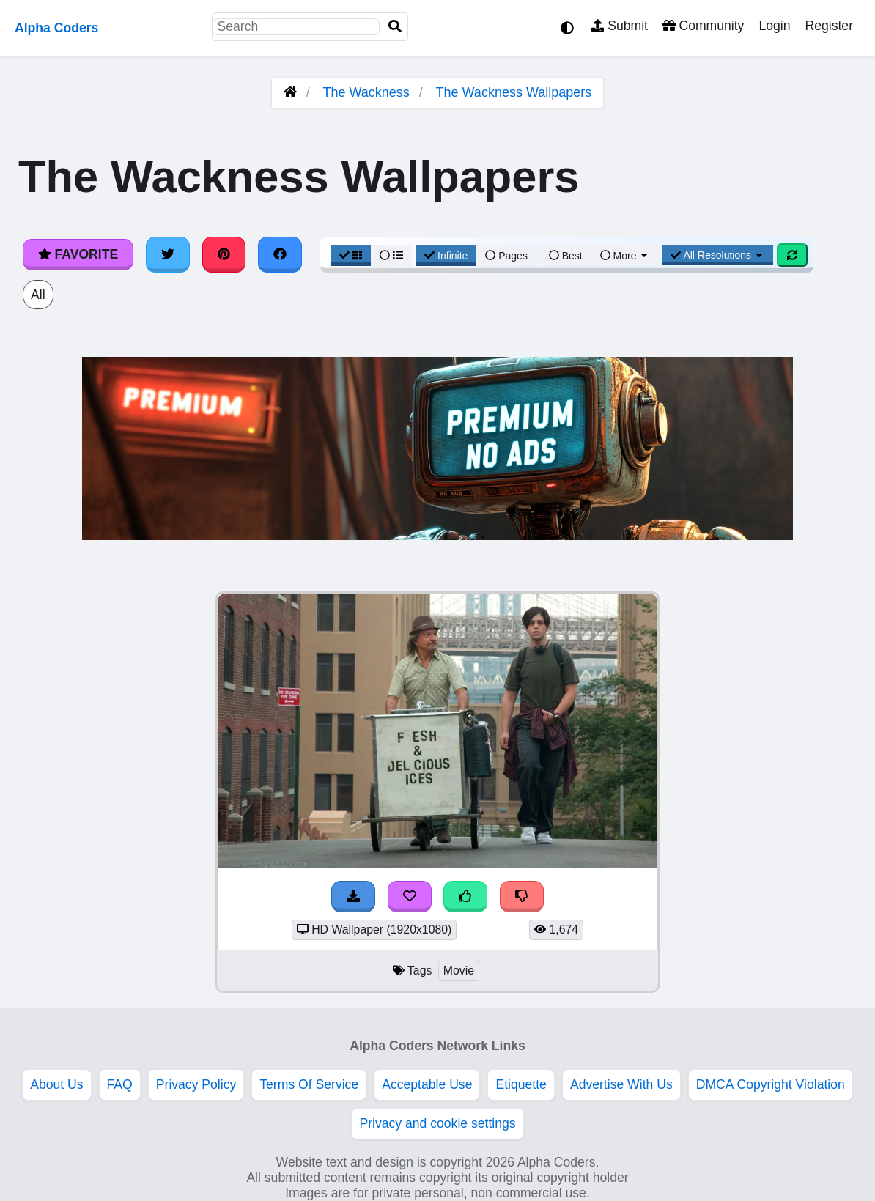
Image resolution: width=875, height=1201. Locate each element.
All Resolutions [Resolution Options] (717, 255)
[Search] (395, 26)
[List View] (391, 255)
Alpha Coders (56, 28)
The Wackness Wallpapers (514, 92)
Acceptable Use (427, 1084)
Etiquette (520, 1084)
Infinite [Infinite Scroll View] (446, 256)
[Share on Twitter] (168, 254)
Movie (458, 970)
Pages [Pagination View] (506, 256)
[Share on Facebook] (280, 254)
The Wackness (365, 92)
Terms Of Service (308, 1084)
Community (703, 25)
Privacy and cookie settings (437, 1123)
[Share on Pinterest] (224, 254)
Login (774, 25)
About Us (56, 1084)
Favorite (78, 254)
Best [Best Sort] (566, 256)
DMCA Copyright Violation (770, 1084)
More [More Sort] (625, 256)
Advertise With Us (621, 1084)
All (38, 294)
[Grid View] (351, 255)
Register (829, 25)
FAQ (120, 1084)
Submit (619, 25)
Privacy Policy (196, 1084)
